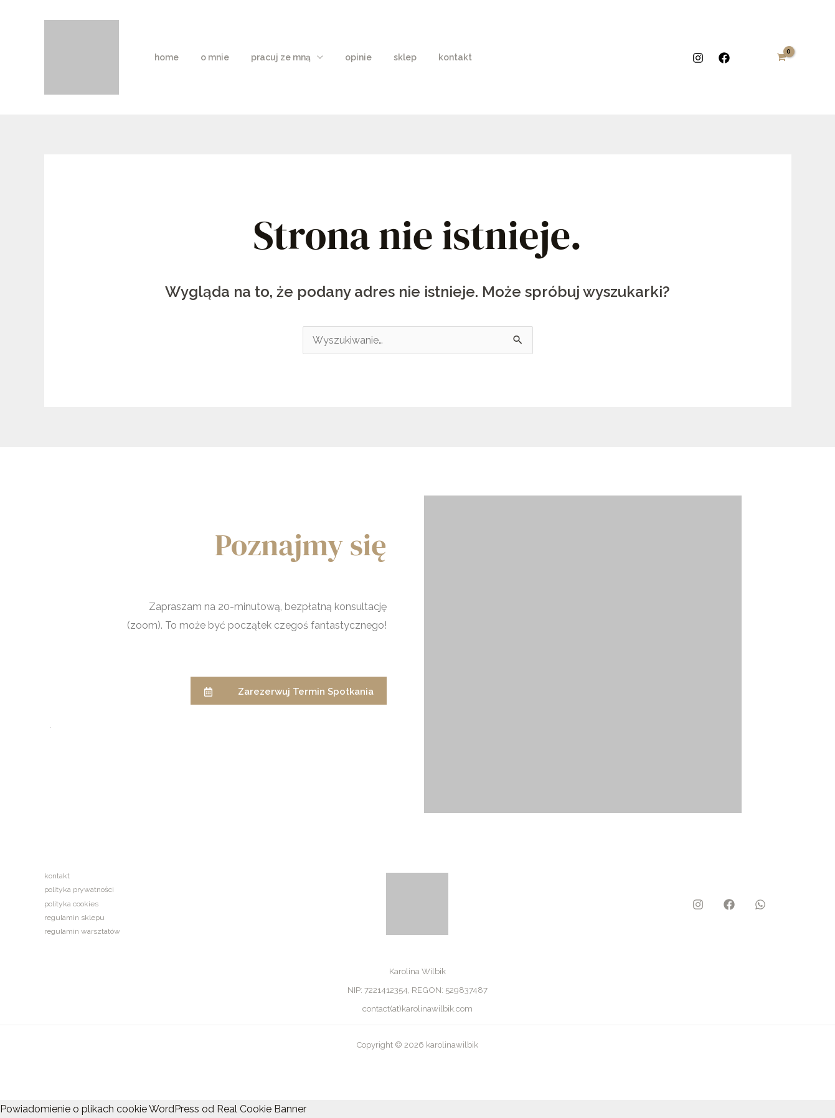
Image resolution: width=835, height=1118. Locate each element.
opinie (343, 57)
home (165, 57)
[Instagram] (698, 57)
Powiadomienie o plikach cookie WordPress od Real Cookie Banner (153, 1109)
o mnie (208, 57)
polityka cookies (71, 904)
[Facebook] (724, 57)
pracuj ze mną (270, 57)
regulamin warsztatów (82, 931)
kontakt (431, 57)
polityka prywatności (79, 889)
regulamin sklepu (74, 917)
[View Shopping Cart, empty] (781, 57)
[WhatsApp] (760, 904)
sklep (385, 57)
